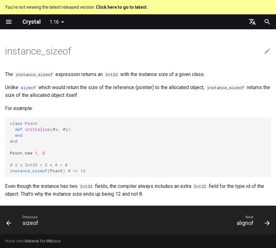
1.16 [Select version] (54, 22)
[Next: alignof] (252, 222)
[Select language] (252, 22)
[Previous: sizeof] (23, 222)
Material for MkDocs (43, 241)
